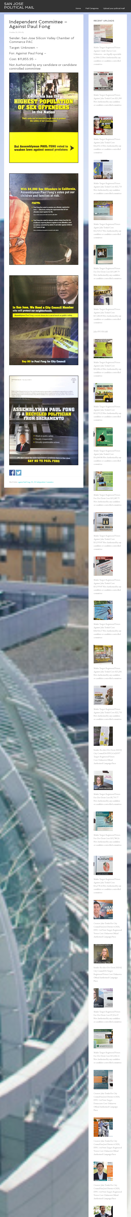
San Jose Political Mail (19, 6)
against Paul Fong (24, 482)
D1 (32, 482)
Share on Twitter (18, 473)
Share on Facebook (12, 473)
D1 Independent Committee (44, 482)
